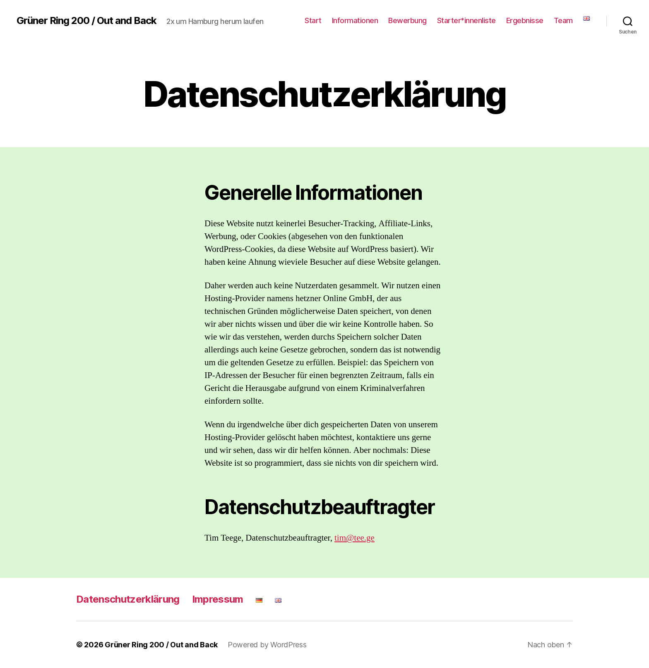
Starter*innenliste (466, 20)
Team (563, 20)
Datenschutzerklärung (128, 599)
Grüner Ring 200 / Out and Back (86, 21)
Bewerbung (407, 20)
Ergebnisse (524, 20)
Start (313, 20)
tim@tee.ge (354, 537)
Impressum (217, 599)
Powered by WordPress (267, 644)
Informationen (355, 20)
